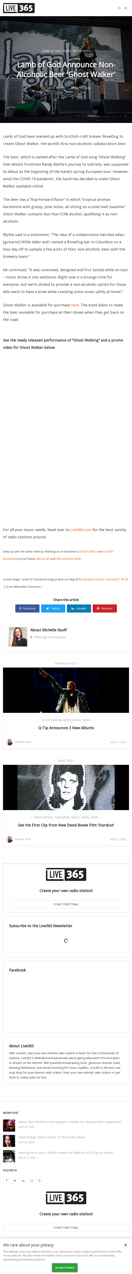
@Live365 (43, 559)
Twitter (53, 608)
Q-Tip (46, 720)
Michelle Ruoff (54, 629)
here (75, 305)
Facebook (27, 608)
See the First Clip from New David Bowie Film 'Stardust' (66, 825)
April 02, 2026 (26, 1142)
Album (56, 720)
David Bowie (43, 817)
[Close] (125, 1245)
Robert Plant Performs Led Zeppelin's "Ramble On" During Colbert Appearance (69, 1122)
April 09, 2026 (26, 1127)
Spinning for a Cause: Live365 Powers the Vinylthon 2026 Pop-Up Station (65, 1152)
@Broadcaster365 (67, 559)
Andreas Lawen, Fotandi (99, 579)
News (67, 51)
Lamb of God (51, 51)
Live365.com (80, 529)
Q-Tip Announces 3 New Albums (66, 727)
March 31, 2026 (27, 1157)
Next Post (66, 761)
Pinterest (105, 608)
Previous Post (66, 663)
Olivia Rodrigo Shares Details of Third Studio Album (51, 1137)
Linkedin (79, 608)
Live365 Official (87, 551)
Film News (62, 817)
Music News (81, 51)
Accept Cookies (64, 1267)
